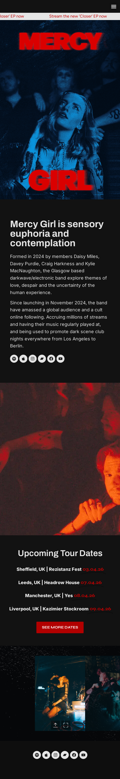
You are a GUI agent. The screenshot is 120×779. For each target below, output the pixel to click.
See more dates (60, 627)
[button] (113, 6)
